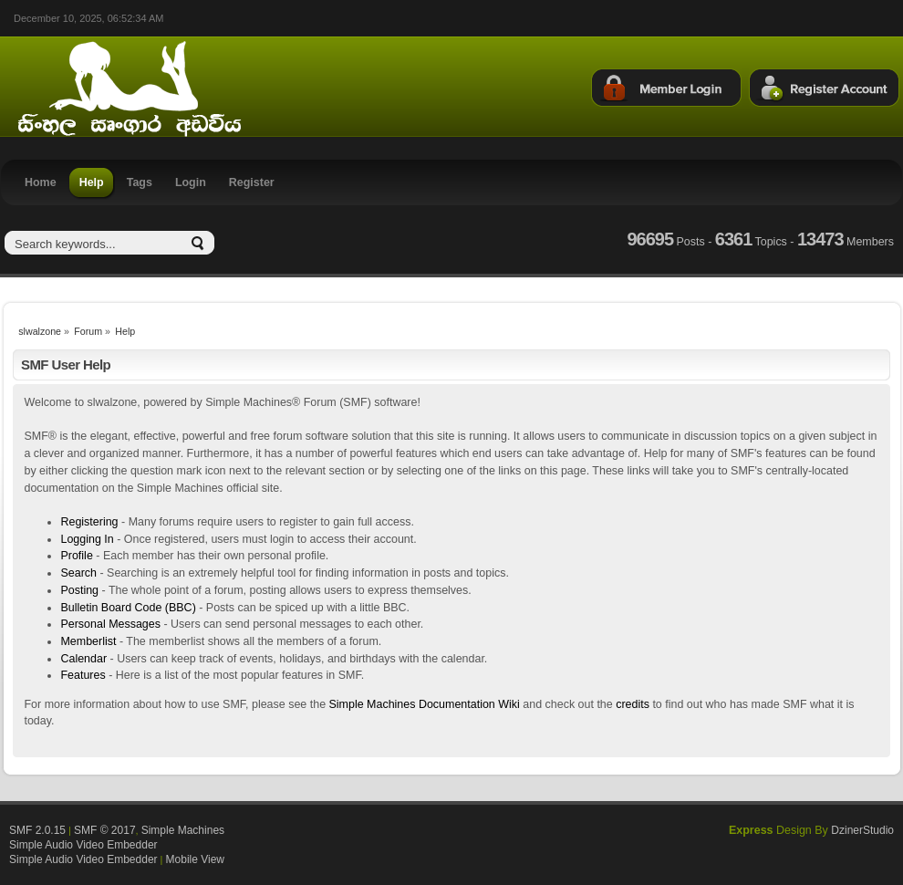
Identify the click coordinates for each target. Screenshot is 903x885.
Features (82, 675)
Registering (89, 521)
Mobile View (195, 859)
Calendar (83, 658)
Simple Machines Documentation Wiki (424, 704)
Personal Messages (110, 624)
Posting (79, 590)
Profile (76, 555)
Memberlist (88, 641)
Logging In (86, 539)
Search (78, 573)
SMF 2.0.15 (37, 830)
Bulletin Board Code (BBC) (127, 607)
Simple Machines (182, 830)
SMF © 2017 (105, 830)
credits (632, 704)
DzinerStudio (862, 830)
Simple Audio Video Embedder (83, 844)
